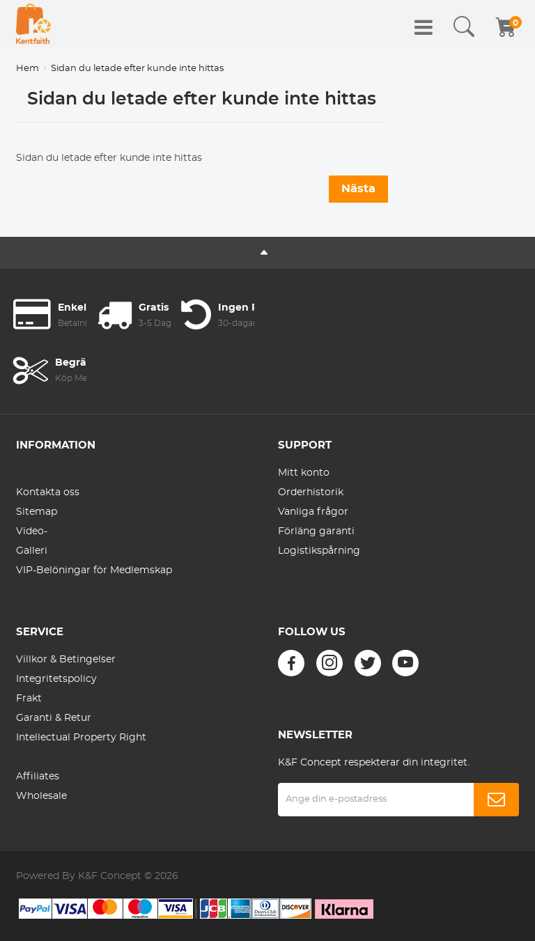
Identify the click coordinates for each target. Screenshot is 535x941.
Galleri (31, 551)
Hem (27, 68)
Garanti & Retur (53, 718)
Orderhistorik (310, 492)
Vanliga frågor (313, 512)
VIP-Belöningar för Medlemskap (94, 570)
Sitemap (36, 512)
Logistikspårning (319, 551)
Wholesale (41, 796)
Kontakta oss (47, 492)
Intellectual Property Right (81, 737)
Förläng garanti (316, 531)
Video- (31, 531)
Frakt (29, 698)
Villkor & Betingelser (66, 659)
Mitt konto (303, 473)
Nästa (358, 188)
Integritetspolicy (56, 679)
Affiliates (37, 776)
